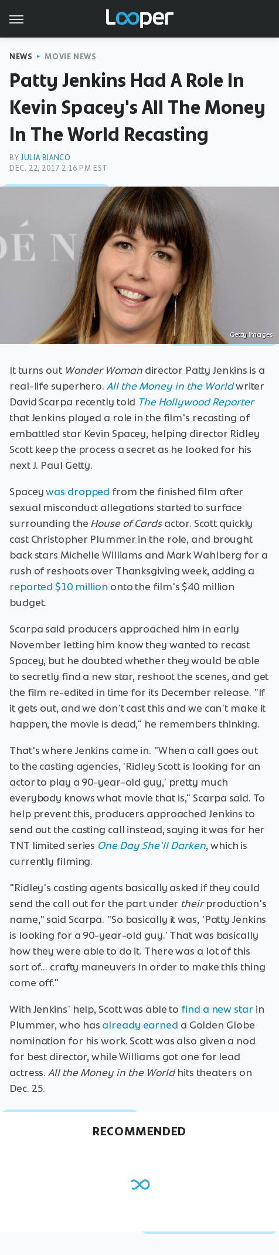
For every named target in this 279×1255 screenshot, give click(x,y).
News (20, 56)
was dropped (78, 492)
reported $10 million (58, 587)
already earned (140, 1025)
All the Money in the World (170, 386)
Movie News (70, 56)
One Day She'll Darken (151, 845)
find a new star (217, 1009)
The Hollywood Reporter (196, 402)
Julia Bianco (45, 158)
